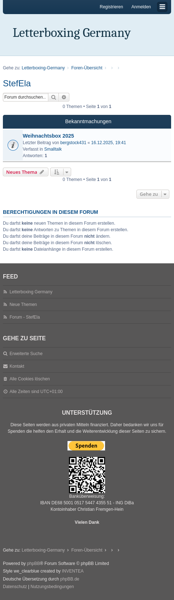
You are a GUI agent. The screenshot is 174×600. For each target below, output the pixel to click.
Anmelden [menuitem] (141, 6)
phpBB (33, 563)
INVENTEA (72, 571)
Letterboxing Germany (72, 32)
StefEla (17, 83)
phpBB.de (69, 579)
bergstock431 (73, 142)
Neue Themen (23, 304)
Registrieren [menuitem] (111, 6)
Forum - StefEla (24, 317)
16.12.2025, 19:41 (108, 142)
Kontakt (16, 366)
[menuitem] (15, 587)
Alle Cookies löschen (29, 378)
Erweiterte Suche (25, 353)
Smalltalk (53, 149)
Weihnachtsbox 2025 (48, 136)
